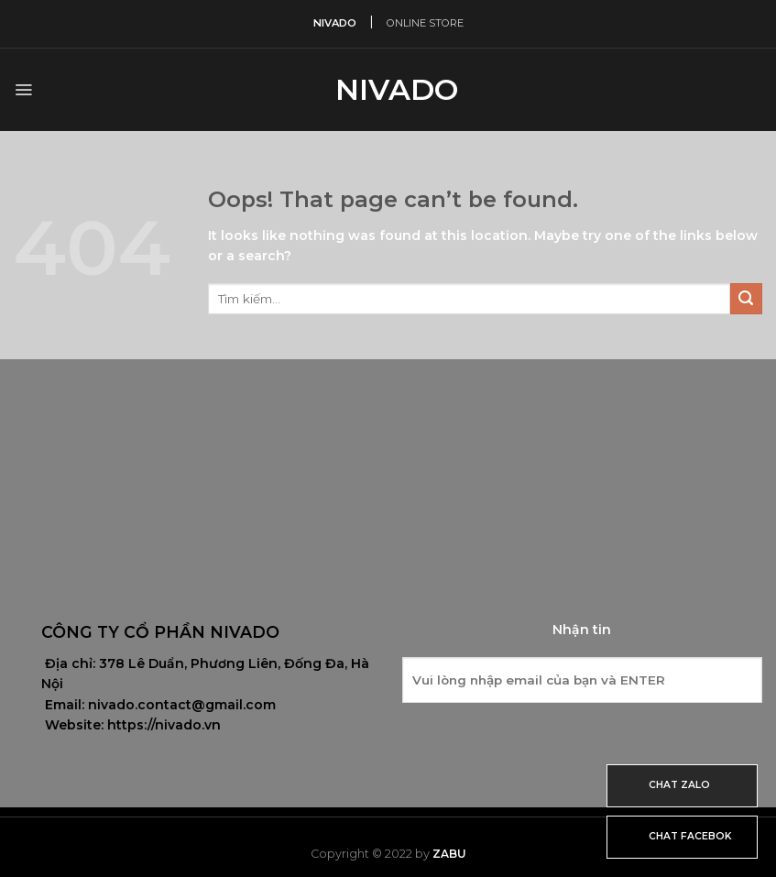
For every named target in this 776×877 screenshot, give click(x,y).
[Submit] (746, 299)
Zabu (449, 854)
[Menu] (23, 90)
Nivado (388, 89)
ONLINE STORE (425, 22)
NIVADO (334, 22)
